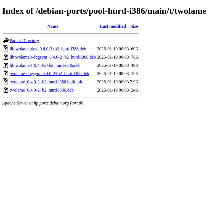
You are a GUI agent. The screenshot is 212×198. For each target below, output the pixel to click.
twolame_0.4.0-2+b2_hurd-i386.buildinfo (46, 81)
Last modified (113, 26)
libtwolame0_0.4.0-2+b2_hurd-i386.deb (45, 65)
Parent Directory (24, 40)
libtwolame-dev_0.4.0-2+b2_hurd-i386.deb (48, 48)
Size (134, 26)
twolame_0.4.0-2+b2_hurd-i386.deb (42, 90)
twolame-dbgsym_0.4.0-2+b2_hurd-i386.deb (49, 73)
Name (52, 26)
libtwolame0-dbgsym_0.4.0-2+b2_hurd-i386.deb (53, 57)
